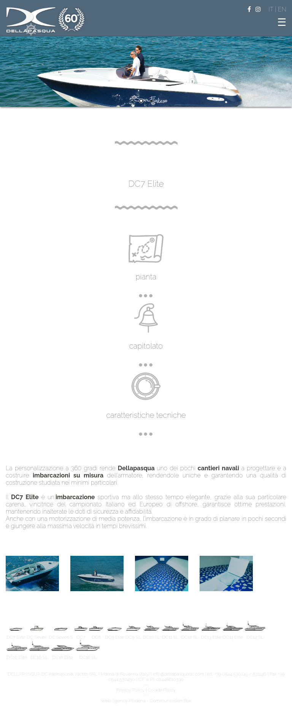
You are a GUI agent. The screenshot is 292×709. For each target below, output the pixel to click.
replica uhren (166, 526)
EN (282, 9)
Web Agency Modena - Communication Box (146, 700)
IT (271, 9)
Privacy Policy (130, 690)
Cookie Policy (162, 690)
